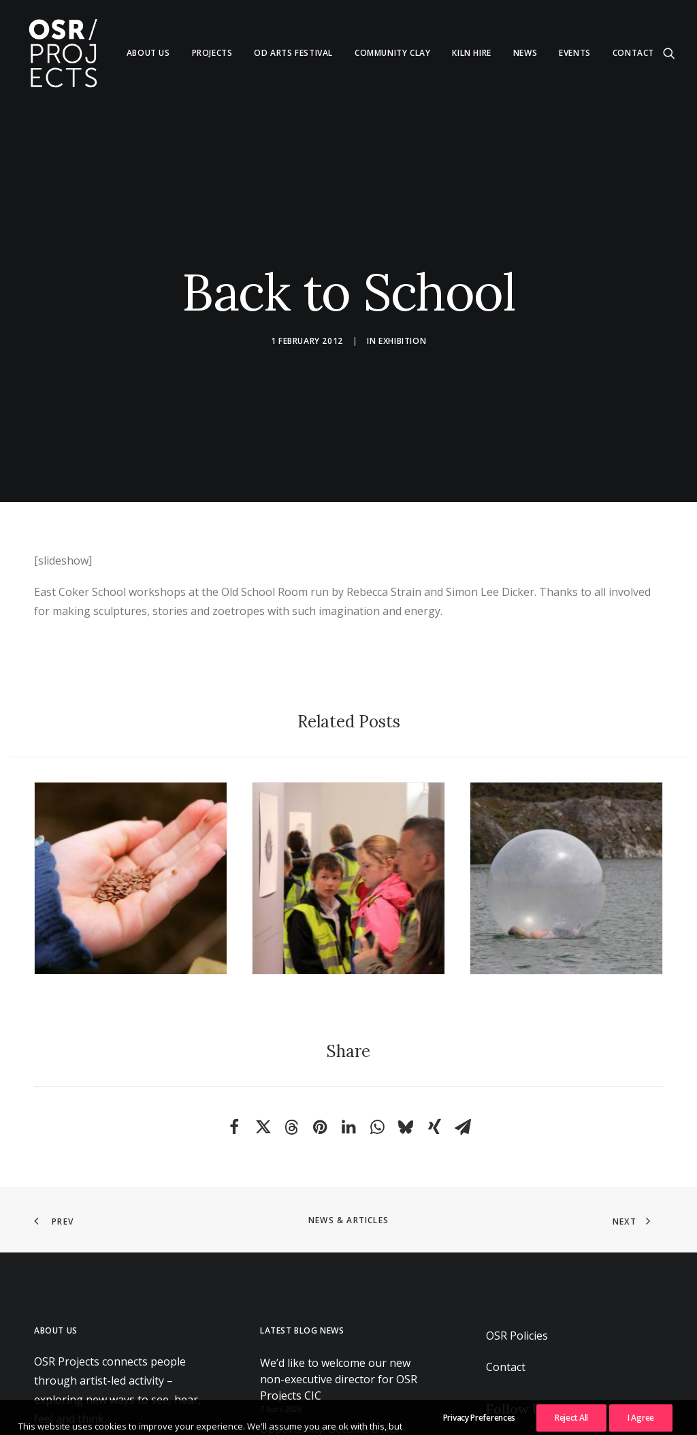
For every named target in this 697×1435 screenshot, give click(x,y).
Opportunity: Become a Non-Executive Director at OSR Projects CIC (347, 1391)
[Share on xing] (434, 1073)
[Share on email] (462, 1073)
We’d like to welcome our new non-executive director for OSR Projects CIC (338, 1325)
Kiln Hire (471, 53)
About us (148, 53)
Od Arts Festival (293, 53)
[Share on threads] (291, 1073)
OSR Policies (517, 1281)
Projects (212, 53)
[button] (669, 53)
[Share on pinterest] (320, 1073)
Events (575, 53)
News (525, 53)
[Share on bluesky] (405, 1073)
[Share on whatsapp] (377, 1073)
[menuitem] (148, 53)
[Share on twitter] (262, 1073)
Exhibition (402, 314)
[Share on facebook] (234, 1073)
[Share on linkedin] (348, 1073)
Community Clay (392, 53)
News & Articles (348, 1166)
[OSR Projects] (62, 53)
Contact (633, 53)
